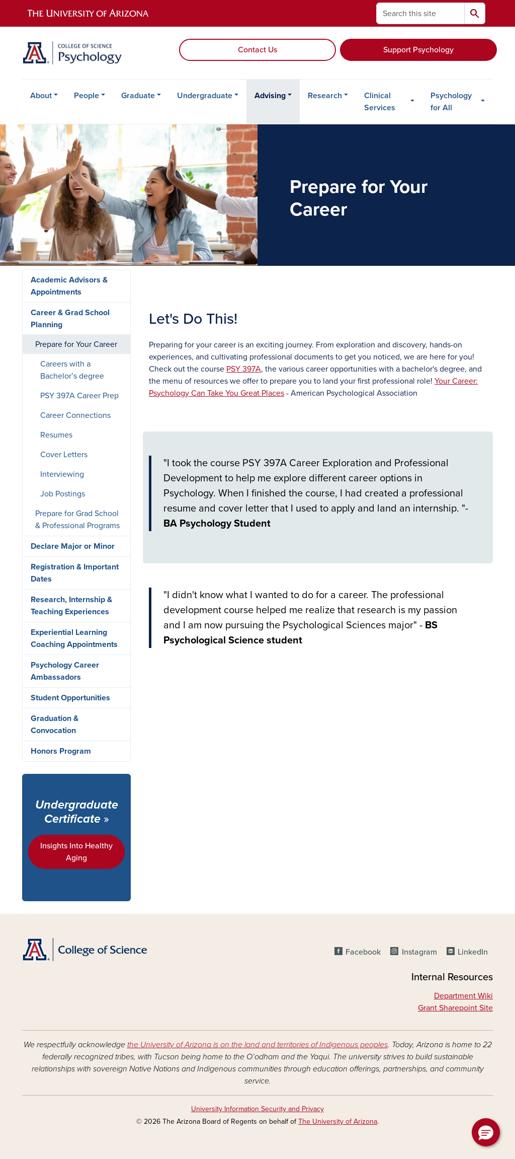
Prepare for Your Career (76, 344)
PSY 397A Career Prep (79, 396)
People (86, 96)
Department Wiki (463, 996)
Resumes (56, 435)
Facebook (363, 952)
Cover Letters (64, 455)
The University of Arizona (337, 1121)
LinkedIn (473, 952)
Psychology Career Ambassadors (65, 671)
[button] (486, 1132)
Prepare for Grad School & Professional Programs (77, 520)
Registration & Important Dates (75, 573)
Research (325, 96)
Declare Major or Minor (73, 546)
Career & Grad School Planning (70, 319)
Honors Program (61, 751)
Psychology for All (451, 102)
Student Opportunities (70, 698)
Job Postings (62, 494)
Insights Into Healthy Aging (76, 852)
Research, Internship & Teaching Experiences (71, 606)
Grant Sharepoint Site (455, 1008)
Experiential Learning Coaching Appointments (74, 638)
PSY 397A (243, 369)
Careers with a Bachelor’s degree (72, 370)
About (41, 96)
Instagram (419, 952)
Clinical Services (379, 102)
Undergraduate (204, 96)
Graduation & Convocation (54, 724)
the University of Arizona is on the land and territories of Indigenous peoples (257, 1045)
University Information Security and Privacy (257, 1109)
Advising (270, 96)
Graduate (138, 96)
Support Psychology (418, 50)
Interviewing (62, 474)
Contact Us (257, 50)
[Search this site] (420, 13)
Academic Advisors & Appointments (69, 286)
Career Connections (75, 415)
